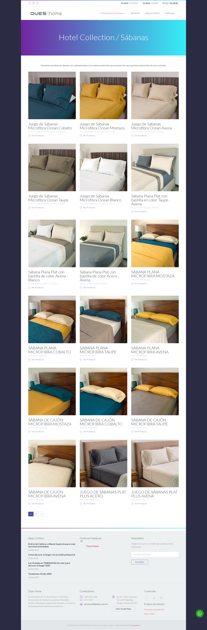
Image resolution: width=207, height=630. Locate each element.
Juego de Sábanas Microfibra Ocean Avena (151, 125)
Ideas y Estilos (152, 13)
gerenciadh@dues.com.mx (96, 604)
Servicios (135, 13)
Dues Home (92, 546)
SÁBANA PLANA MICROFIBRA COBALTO (49, 349)
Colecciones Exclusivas (113, 13)
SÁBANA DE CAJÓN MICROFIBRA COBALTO (101, 421)
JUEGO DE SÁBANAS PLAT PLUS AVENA (154, 494)
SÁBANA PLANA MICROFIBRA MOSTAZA (152, 273)
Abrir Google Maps (123, 609)
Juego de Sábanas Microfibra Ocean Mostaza (102, 125)
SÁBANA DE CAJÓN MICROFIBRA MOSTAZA (49, 421)
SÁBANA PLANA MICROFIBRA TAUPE (98, 349)
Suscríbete (139, 562)
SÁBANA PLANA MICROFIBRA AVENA (150, 349)
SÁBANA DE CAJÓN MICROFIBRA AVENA (47, 494)
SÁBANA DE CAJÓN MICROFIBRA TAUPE (149, 421)
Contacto (169, 13)
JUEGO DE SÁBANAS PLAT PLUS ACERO (103, 494)
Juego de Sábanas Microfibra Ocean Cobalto (50, 125)
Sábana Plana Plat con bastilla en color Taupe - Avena (150, 199)
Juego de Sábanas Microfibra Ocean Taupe (48, 197)
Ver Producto (36, 135)
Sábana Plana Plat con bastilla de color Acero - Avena (99, 275)
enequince (136, 625)
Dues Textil (149, 613)
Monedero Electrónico (154, 609)
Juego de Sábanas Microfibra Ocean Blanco (100, 197)
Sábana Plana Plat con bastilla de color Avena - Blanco (48, 275)
